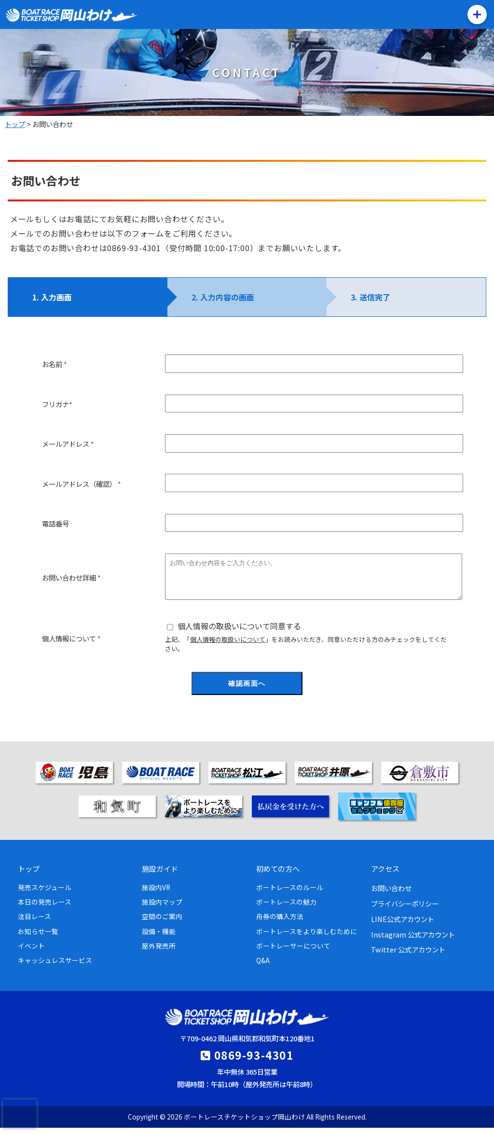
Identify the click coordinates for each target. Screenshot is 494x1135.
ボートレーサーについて (293, 953)
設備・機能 (159, 938)
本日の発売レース (44, 909)
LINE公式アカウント (402, 926)
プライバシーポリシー (405, 911)
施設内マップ (162, 909)
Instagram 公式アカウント (413, 941)
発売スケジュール (44, 894)
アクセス (385, 875)
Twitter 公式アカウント (408, 956)
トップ (29, 875)
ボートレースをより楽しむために (306, 938)
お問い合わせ (391, 895)
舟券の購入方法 (279, 923)
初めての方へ (278, 875)
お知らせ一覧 (38, 938)
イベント (31, 953)
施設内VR (156, 894)
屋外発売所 (159, 953)
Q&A (263, 967)
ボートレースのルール (289, 894)
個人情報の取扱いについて (227, 646)
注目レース (34, 923)
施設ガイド (160, 875)
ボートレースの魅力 (286, 909)
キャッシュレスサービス (55, 967)
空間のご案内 (162, 923)
